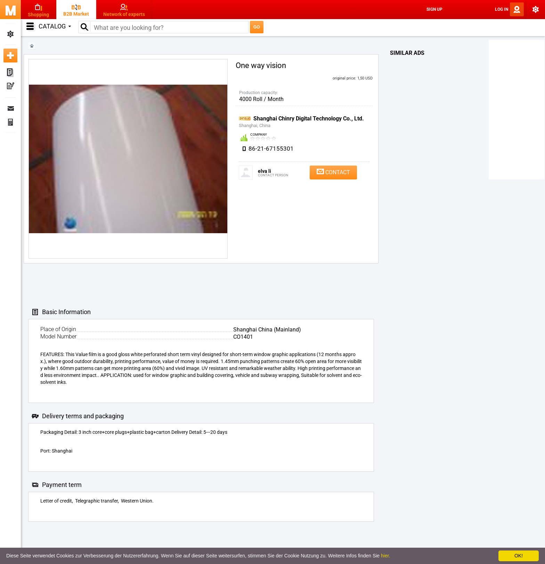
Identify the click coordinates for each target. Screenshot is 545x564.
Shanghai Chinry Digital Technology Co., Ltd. (308, 118)
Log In (501, 9)
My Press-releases (10, 87)
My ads (10, 73)
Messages (10, 108)
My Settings (10, 34)
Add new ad (10, 55)
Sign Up (434, 9)
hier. (385, 555)
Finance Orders (10, 122)
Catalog (55, 26)
